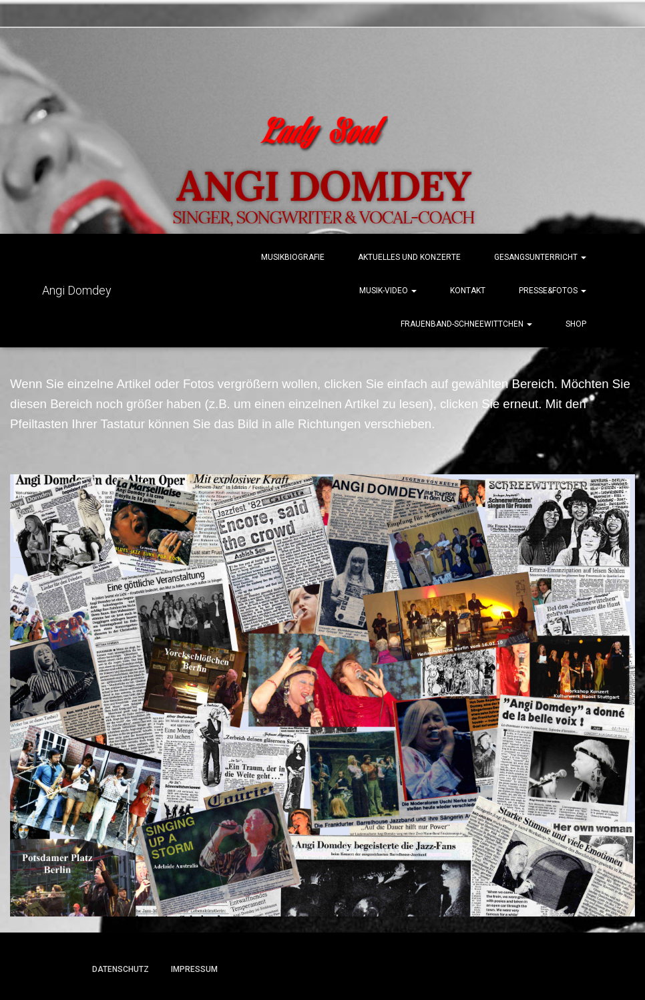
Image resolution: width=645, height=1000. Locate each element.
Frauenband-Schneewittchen (466, 324)
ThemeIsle (541, 970)
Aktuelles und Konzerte (409, 257)
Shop (576, 324)
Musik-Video (388, 290)
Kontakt (467, 290)
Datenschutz (120, 969)
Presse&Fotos (552, 290)
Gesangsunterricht (540, 257)
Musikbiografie (293, 257)
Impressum (194, 969)
